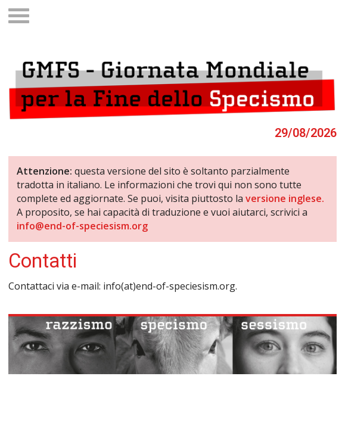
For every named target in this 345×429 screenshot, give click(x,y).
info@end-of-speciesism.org (82, 225)
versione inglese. (284, 198)
